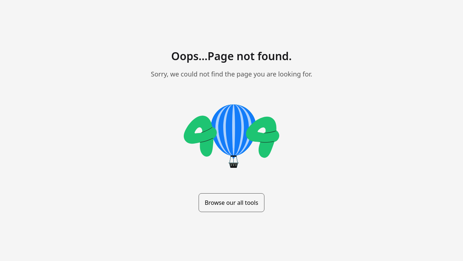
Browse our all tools (231, 203)
